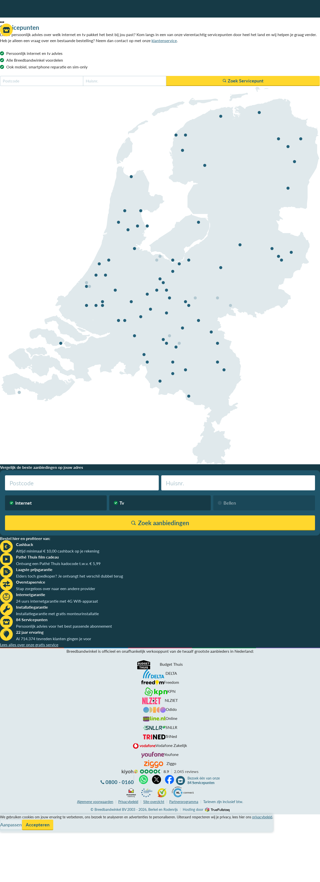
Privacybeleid (128, 802)
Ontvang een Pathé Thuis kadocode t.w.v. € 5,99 (58, 563)
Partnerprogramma (183, 802)
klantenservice (164, 40)
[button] (2, 22)
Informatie (9, 829)
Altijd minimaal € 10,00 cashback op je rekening (57, 550)
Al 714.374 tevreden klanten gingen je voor (53, 638)
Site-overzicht (153, 802)
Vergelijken (9, 817)
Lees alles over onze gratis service (29, 644)
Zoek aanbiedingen (23, 875)
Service (6, 823)
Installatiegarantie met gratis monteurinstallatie (57, 613)
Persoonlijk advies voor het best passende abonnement (64, 626)
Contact (7, 835)
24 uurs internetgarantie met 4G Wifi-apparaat (57, 601)
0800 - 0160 (120, 782)
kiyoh (130, 772)
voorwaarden (95, 802)
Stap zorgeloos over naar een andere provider (55, 588)
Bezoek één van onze (204, 780)
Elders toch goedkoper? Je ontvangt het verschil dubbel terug (69, 576)
